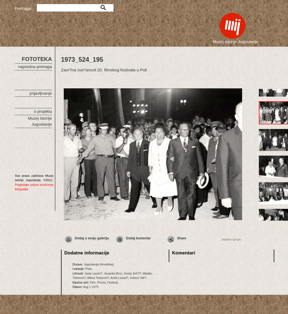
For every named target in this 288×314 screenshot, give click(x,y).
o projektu (43, 111)
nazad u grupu (231, 239)
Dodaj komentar (138, 238)
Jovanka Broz (113, 273)
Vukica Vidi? (138, 277)
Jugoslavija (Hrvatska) (98, 264)
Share (181, 238)
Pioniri (101, 282)
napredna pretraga (35, 66)
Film (93, 282)
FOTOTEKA (37, 59)
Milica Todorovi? (98, 277)
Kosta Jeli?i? (132, 273)
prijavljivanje (40, 93)
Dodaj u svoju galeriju (92, 238)
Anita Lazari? (119, 277)
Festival (112, 282)
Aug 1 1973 (90, 286)
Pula (88, 268)
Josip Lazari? (93, 273)
